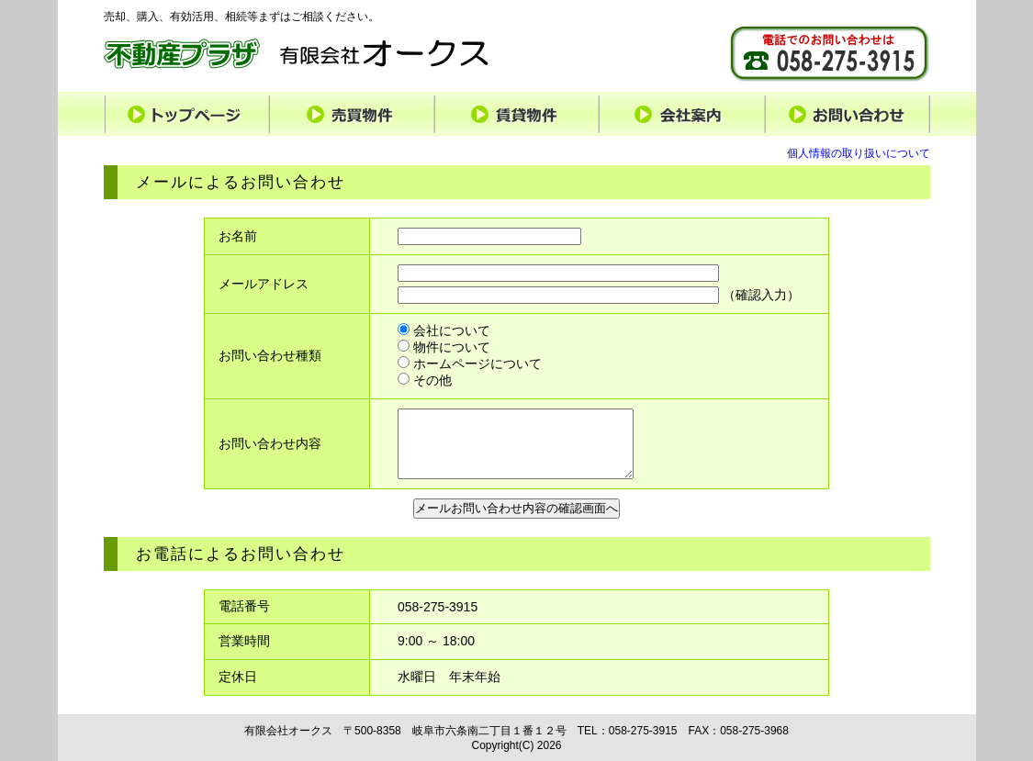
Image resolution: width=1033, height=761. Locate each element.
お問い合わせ (847, 113)
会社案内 (682, 113)
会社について (444, 330)
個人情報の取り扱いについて (858, 153)
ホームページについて (470, 363)
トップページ (186, 113)
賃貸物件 (517, 113)
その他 (425, 380)
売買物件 (351, 113)
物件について (444, 347)
